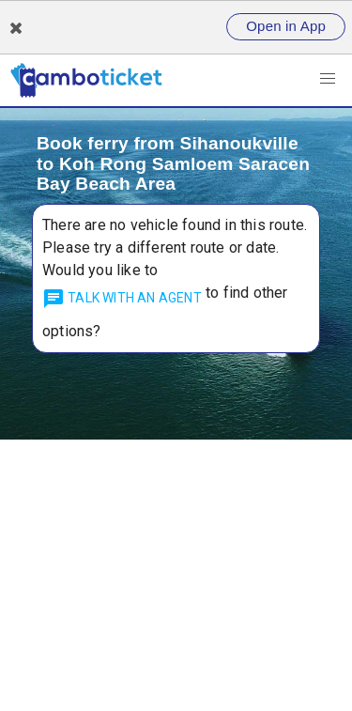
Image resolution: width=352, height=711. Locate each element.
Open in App (286, 26)
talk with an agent (122, 299)
